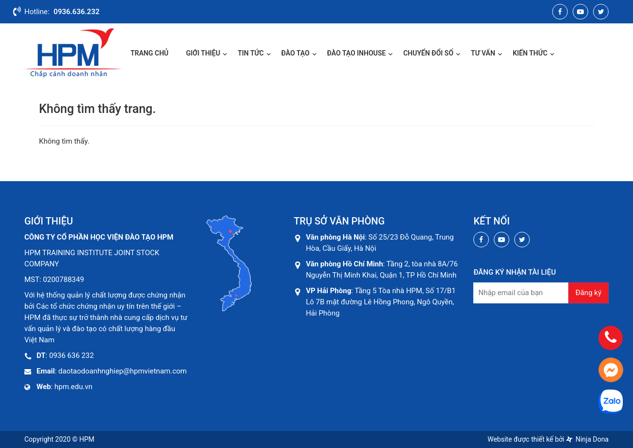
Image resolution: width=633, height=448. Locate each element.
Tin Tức (250, 53)
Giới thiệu (203, 53)
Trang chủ (149, 53)
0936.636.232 (76, 11)
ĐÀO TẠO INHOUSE (356, 53)
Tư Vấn (483, 53)
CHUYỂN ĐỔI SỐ (428, 53)
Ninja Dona (587, 439)
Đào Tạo (295, 53)
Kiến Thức (530, 53)
